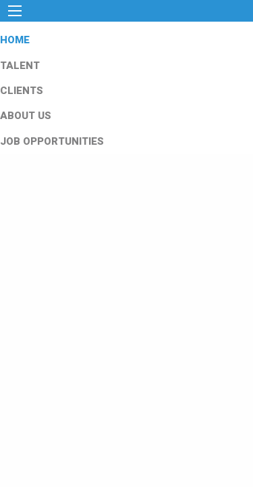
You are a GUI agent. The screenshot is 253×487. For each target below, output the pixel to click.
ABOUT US (25, 115)
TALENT (20, 65)
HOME (15, 39)
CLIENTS (21, 90)
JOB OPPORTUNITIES (52, 141)
